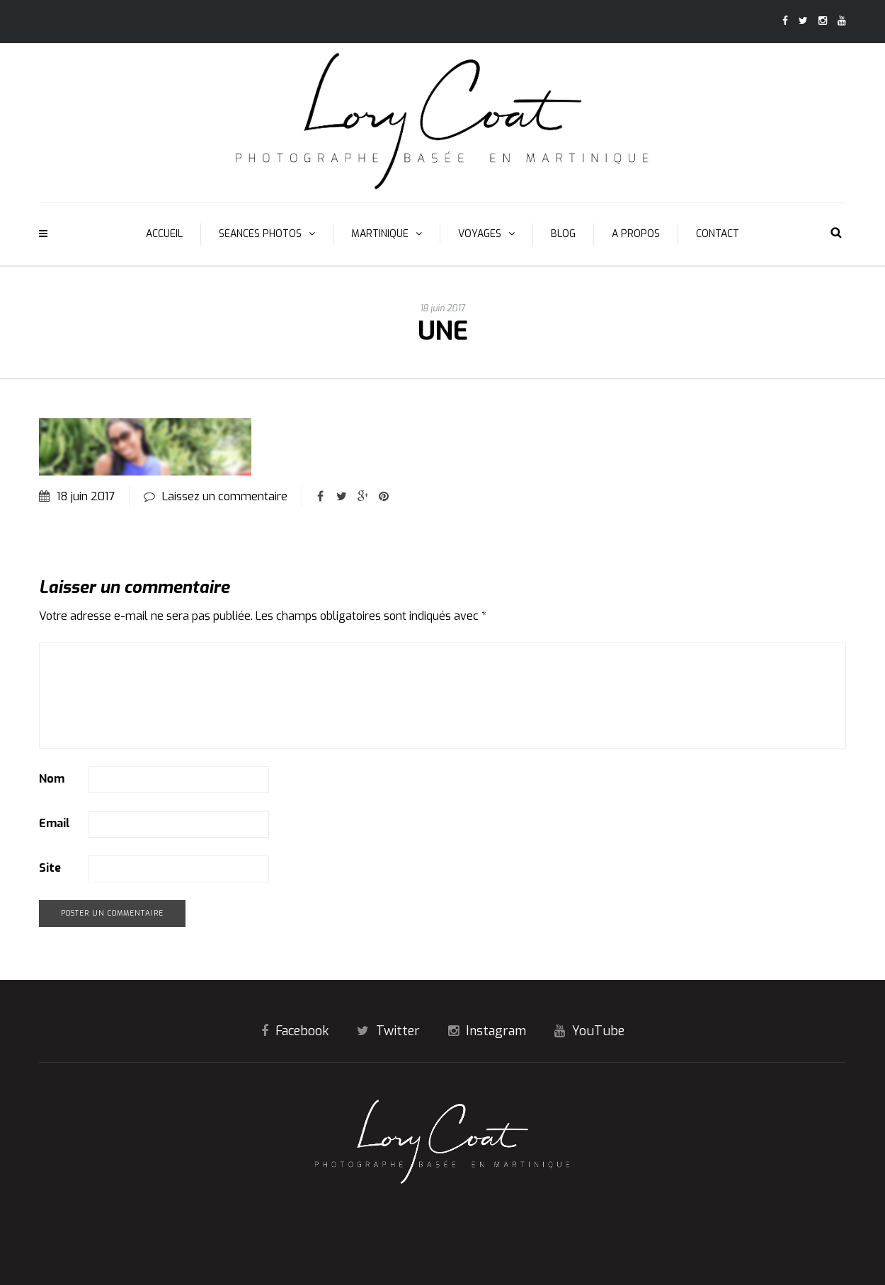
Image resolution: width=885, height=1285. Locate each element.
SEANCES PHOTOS (260, 234)
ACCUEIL (164, 234)
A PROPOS (636, 234)
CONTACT (717, 234)
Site (50, 867)
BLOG (563, 234)
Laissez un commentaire (224, 496)
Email (54, 823)
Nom (51, 778)
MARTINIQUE (380, 234)
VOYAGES (479, 234)
